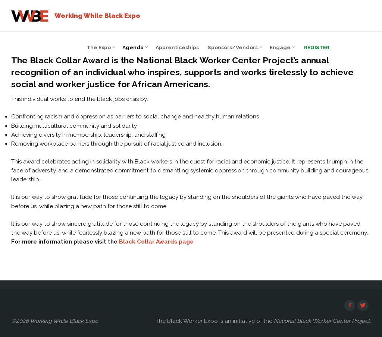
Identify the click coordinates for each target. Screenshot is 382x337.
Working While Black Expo (97, 15)
